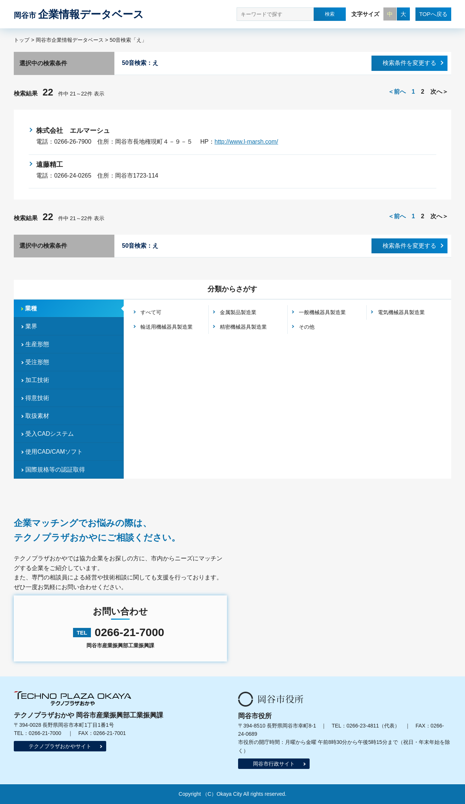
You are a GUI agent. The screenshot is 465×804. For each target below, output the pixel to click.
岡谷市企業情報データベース (70, 40)
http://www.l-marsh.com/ (246, 141)
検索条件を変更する (409, 63)
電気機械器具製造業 (401, 312)
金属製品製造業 (238, 312)
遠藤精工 (53, 164)
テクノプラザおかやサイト (60, 746)
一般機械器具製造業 (322, 312)
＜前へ (397, 91)
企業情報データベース (79, 14)
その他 (306, 327)
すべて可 (150, 312)
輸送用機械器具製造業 (166, 327)
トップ (21, 40)
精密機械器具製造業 (243, 327)
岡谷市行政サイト (274, 764)
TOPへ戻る (433, 14)
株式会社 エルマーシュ (73, 130)
